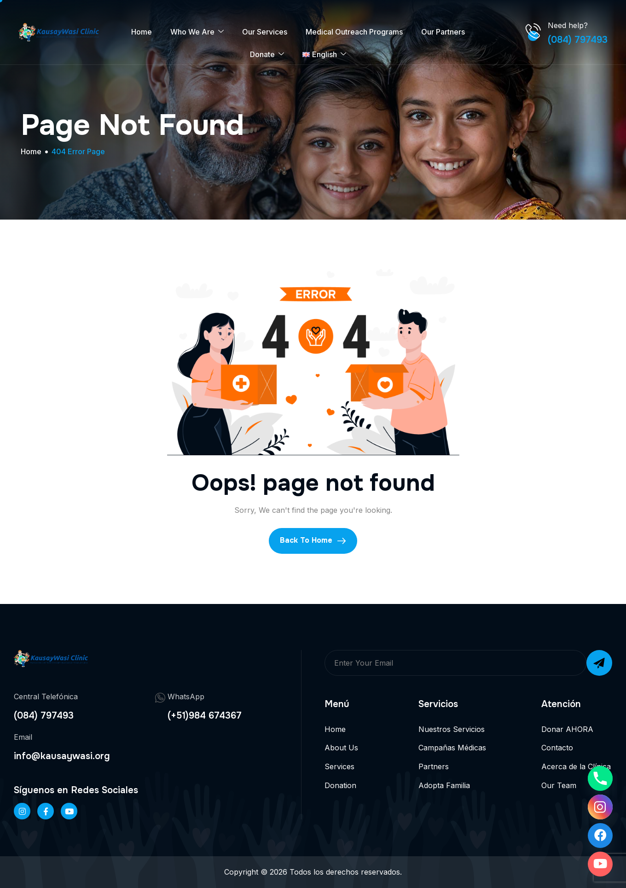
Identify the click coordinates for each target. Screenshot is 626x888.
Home (141, 31)
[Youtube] (600, 864)
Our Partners (443, 31)
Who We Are (197, 32)
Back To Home (313, 540)
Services (339, 766)
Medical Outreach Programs (354, 31)
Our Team (558, 785)
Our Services (264, 31)
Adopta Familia (444, 785)
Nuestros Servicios (451, 729)
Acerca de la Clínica (576, 766)
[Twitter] (69, 811)
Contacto (557, 747)
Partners (433, 766)
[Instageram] (22, 811)
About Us (341, 747)
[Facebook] (45, 811)
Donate (267, 54)
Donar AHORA (567, 729)
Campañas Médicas (452, 747)
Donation (340, 785)
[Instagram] (600, 807)
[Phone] (600, 778)
